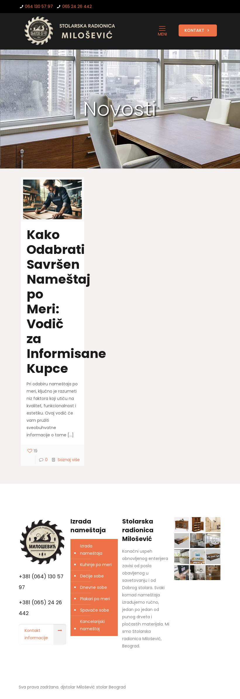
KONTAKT (197, 30)
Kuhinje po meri (96, 565)
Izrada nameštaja (91, 549)
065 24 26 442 (77, 6)
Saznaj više (69, 460)
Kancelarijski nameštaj (92, 625)
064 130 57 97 (39, 6)
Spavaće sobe (94, 610)
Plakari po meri (95, 599)
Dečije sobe (92, 576)
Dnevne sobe (93, 587)
